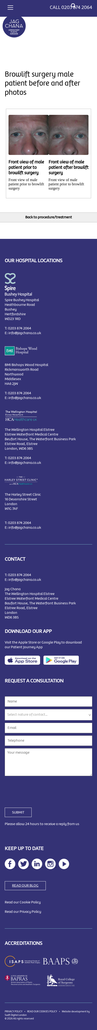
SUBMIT (18, 812)
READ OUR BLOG (25, 886)
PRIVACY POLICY (13, 1011)
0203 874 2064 (76, 7)
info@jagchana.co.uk (24, 333)
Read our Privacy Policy (23, 912)
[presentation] (40, 789)
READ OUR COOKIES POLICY (42, 1011)
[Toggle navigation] (10, 7)
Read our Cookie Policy (23, 902)
